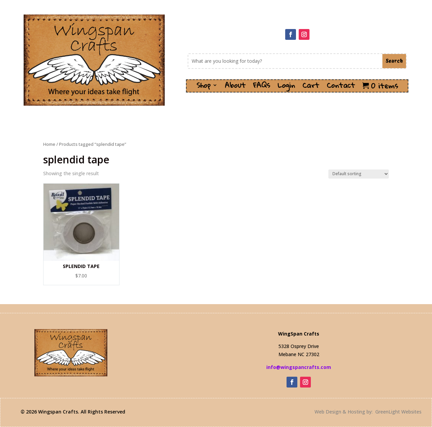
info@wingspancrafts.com (298, 367)
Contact (341, 87)
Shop (203, 87)
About (235, 87)
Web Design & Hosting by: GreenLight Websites (368, 411)
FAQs (261, 87)
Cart (310, 87)
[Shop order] (358, 174)
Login (286, 87)
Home (49, 144)
